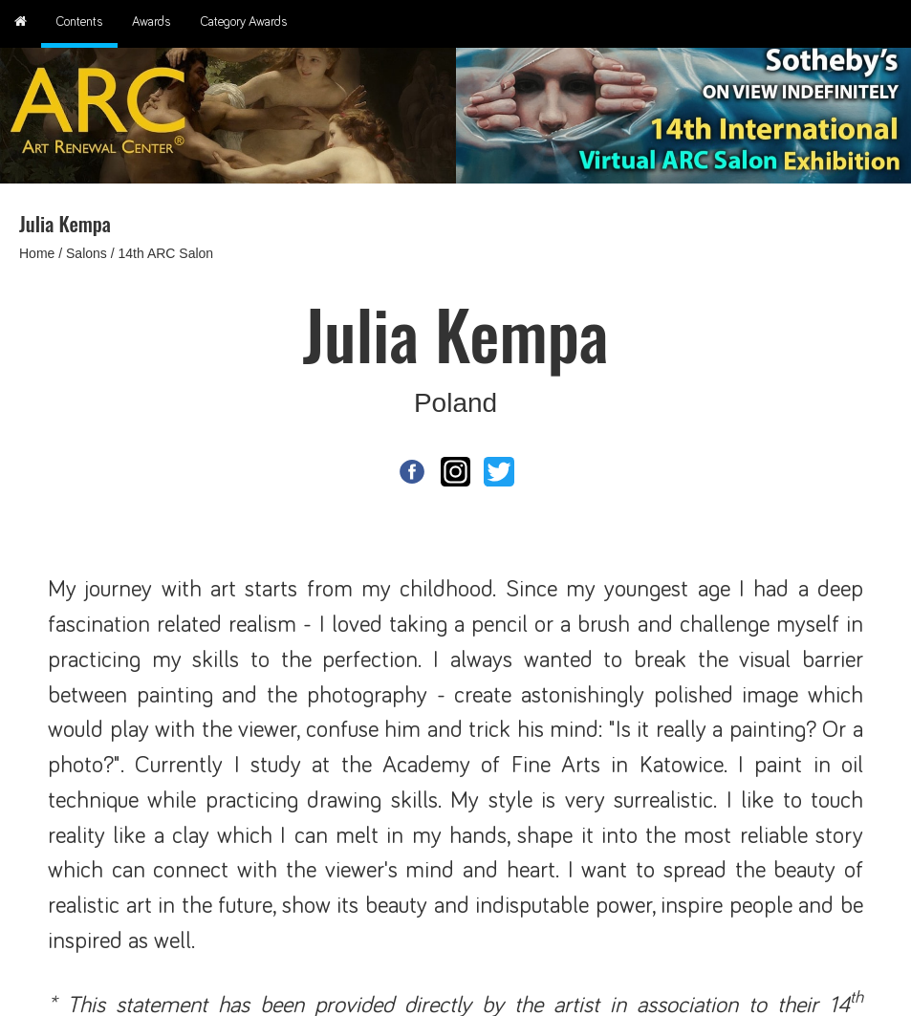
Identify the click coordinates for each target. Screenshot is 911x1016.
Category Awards (244, 22)
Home (36, 253)
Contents (79, 22)
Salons (86, 253)
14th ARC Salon (166, 253)
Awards (151, 22)
